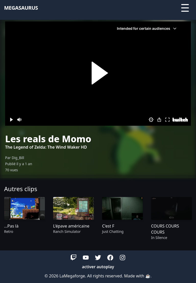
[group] (24, 218)
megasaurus (21, 7)
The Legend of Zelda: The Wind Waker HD (46, 147)
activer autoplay (98, 267)
